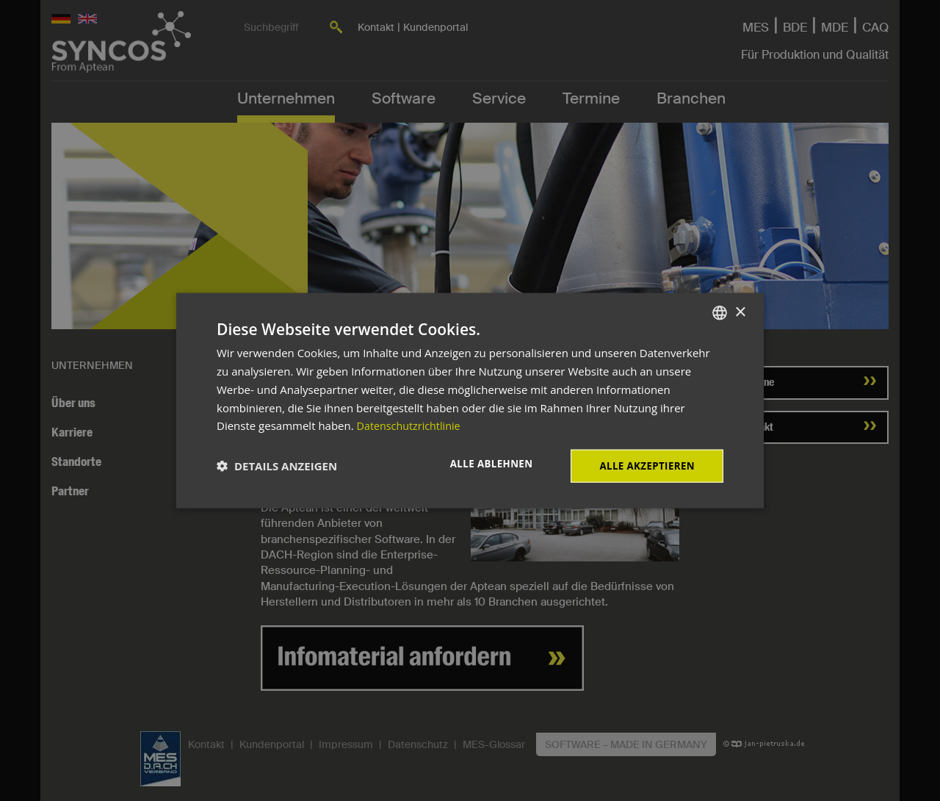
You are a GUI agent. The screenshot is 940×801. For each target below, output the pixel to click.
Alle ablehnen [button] (484, 464)
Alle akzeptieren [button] (645, 466)
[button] (277, 466)
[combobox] (719, 312)
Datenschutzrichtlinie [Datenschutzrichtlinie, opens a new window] (411, 424)
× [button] (739, 311)
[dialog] (470, 400)
